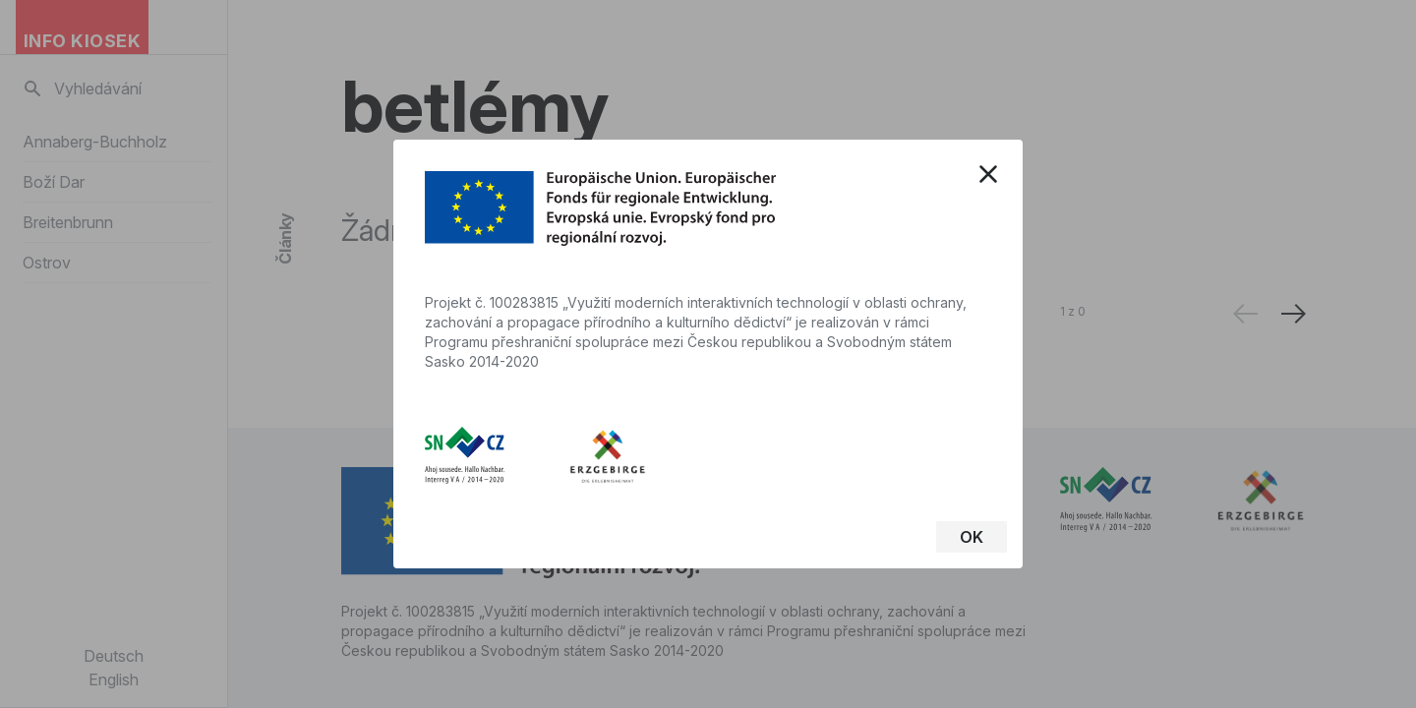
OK (971, 537)
